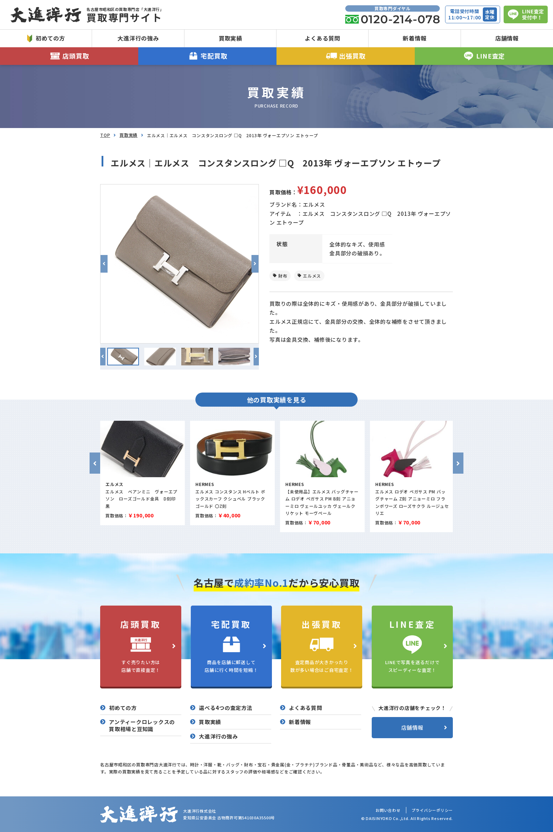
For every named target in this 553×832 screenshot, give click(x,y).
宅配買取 (207, 56)
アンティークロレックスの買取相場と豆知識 (142, 725)
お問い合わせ (388, 810)
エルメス (312, 276)
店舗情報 (507, 38)
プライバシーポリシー (432, 810)
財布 (282, 276)
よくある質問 (322, 38)
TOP (105, 135)
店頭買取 (69, 56)
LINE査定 (484, 56)
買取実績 (230, 38)
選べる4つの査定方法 (226, 707)
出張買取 (346, 56)
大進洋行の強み (138, 38)
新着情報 (414, 38)
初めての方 (46, 38)
